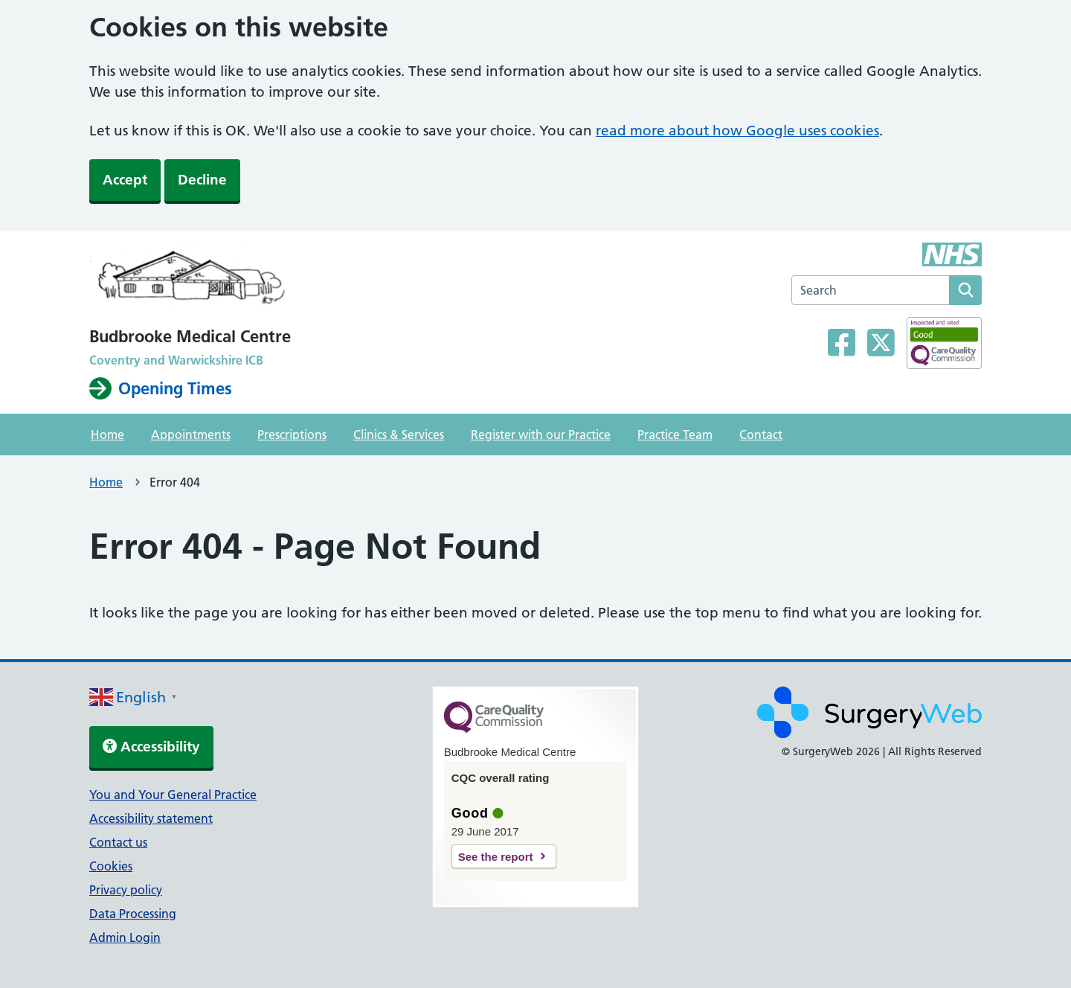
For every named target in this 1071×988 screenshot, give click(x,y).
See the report (495, 856)
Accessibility (151, 746)
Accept (125, 179)
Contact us (118, 842)
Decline (202, 179)
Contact (760, 434)
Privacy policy (125, 889)
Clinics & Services (398, 434)
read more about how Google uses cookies (737, 130)
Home (107, 434)
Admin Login (125, 937)
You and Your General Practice (173, 794)
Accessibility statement (151, 818)
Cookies (110, 866)
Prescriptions (292, 434)
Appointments (191, 434)
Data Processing (132, 913)
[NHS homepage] (193, 282)
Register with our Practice (541, 434)
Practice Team (675, 434)
